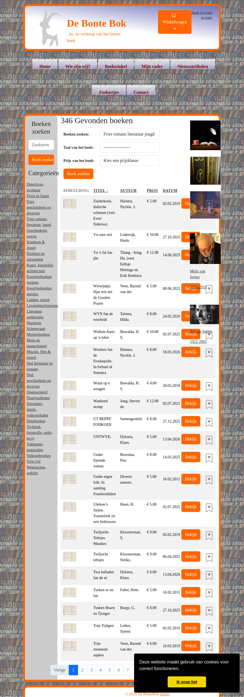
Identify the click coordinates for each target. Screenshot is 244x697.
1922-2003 (198, 342)
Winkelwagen (175, 22)
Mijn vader (152, 66)
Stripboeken (36, 421)
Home (45, 66)
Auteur (128, 191)
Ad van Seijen (201, 331)
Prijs (152, 191)
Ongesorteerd (37, 392)
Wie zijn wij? (77, 66)
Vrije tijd (33, 461)
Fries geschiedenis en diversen (39, 207)
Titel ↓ (101, 191)
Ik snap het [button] (186, 682)
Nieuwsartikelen (193, 66)
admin (165, 694)
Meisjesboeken (38, 334)
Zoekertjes (109, 92)
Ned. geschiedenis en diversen (39, 381)
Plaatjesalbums (38, 398)
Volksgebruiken (39, 456)
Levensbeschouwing (42, 306)
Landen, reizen (38, 300)
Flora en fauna (38, 196)
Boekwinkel (116, 66)
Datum (170, 191)
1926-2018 (198, 287)
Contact (141, 92)
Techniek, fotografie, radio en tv (39, 432)
